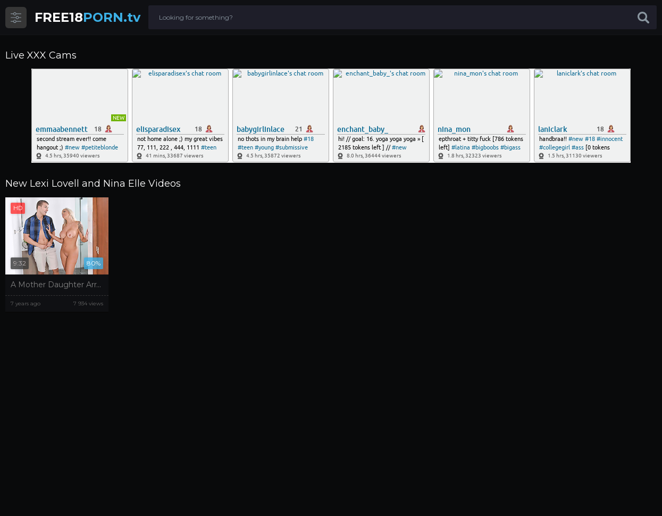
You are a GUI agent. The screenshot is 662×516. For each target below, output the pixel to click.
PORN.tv (87, 17)
